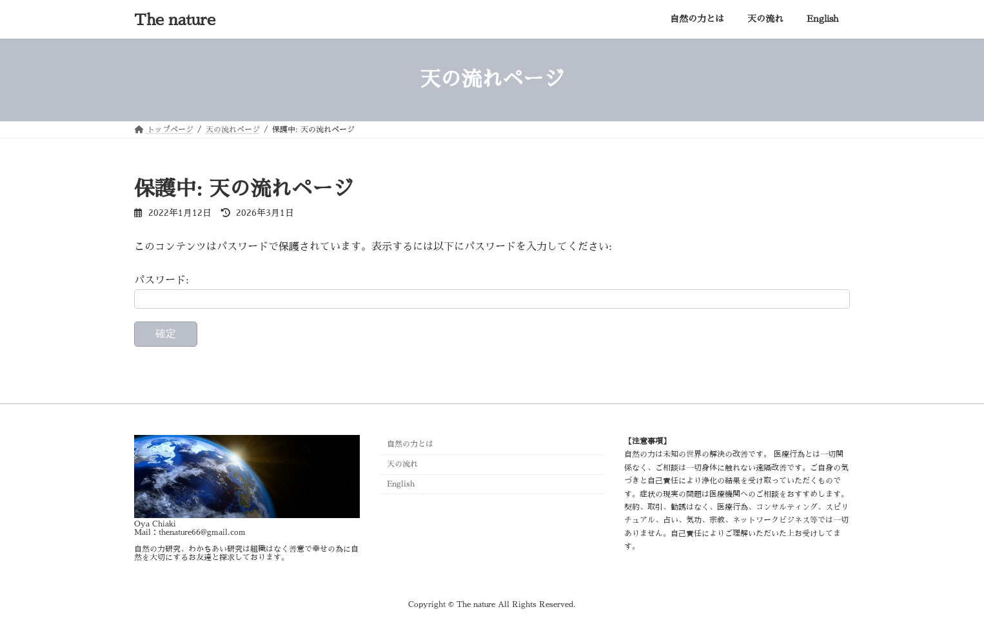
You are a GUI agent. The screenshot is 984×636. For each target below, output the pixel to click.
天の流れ (402, 464)
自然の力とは (410, 444)
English (401, 484)
